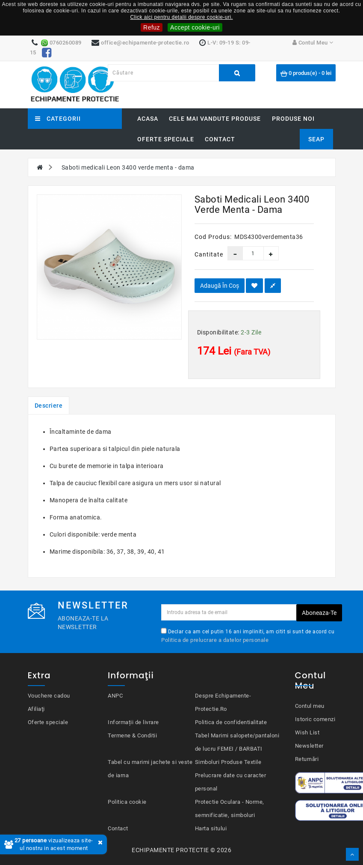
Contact (220, 139)
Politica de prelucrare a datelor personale (215, 640)
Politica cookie (127, 802)
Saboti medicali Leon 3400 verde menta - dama (128, 167)
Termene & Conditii (132, 735)
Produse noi (293, 118)
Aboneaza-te (319, 612)
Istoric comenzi (315, 719)
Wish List (307, 732)
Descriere (49, 405)
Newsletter (309, 746)
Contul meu (310, 706)
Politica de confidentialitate (231, 722)
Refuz (151, 27)
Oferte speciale (165, 139)
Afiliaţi (36, 709)
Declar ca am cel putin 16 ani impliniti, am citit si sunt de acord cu (247, 635)
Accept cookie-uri (195, 27)
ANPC (115, 695)
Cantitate (205, 254)
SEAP (316, 139)
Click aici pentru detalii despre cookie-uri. (181, 17)
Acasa (147, 118)
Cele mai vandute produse (215, 118)
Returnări (307, 759)
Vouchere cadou (49, 695)
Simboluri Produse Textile (228, 762)
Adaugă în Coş (219, 285)
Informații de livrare (133, 722)
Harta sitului (211, 828)
